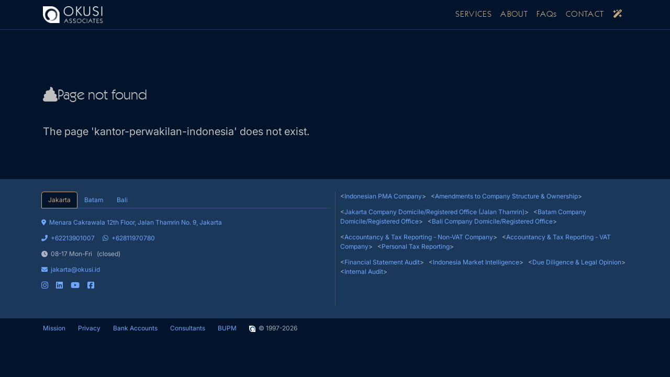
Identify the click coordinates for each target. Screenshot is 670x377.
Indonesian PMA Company (383, 196)
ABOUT (514, 14)
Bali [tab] (122, 200)
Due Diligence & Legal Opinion (576, 262)
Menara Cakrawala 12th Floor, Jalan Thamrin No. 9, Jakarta (131, 222)
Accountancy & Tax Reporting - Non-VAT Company (418, 237)
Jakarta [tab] (59, 200)
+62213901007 (68, 238)
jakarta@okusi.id (70, 269)
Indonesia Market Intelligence (476, 262)
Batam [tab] (93, 200)
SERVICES (473, 14)
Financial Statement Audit (382, 262)
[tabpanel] (185, 249)
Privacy (89, 328)
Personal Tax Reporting (416, 246)
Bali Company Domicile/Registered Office (492, 221)
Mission (54, 328)
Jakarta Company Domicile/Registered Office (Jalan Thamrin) (434, 212)
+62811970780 (129, 238)
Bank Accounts (135, 328)
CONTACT (585, 14)
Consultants (187, 328)
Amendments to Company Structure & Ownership (506, 196)
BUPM (227, 328)
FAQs (547, 14)
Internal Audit (363, 271)
